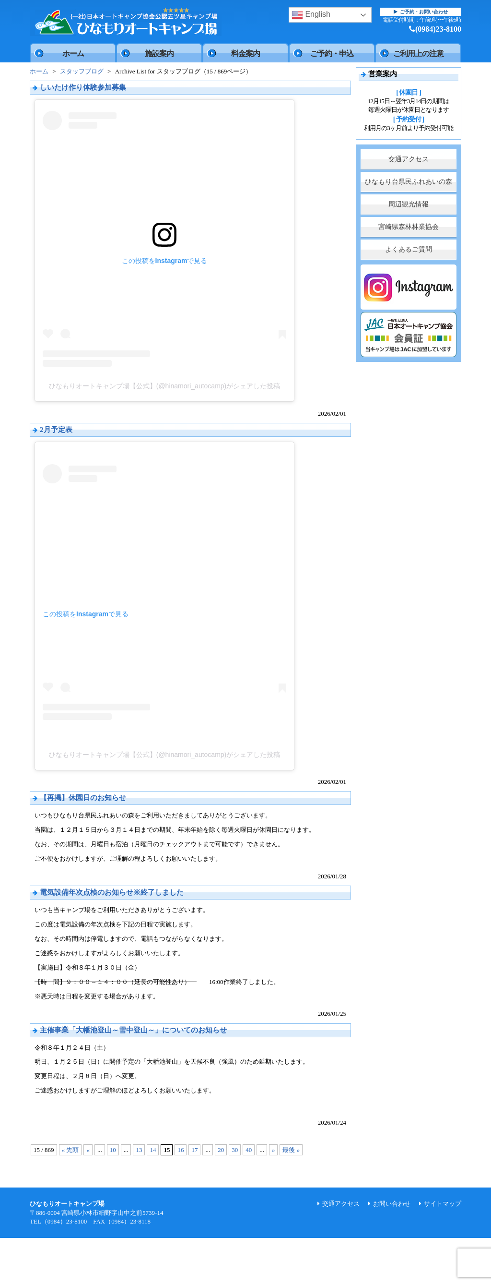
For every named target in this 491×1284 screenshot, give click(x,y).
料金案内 (245, 53)
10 (113, 1149)
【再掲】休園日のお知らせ (83, 798)
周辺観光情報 (408, 204)
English (311, 15)
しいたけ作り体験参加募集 (83, 87)
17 (194, 1149)
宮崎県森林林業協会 (408, 226)
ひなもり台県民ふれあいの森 (408, 181)
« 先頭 (70, 1149)
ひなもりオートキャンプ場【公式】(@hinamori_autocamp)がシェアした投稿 (165, 386)
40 (249, 1149)
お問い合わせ (391, 1203)
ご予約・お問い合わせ (421, 11)
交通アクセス (408, 159)
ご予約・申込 (331, 53)
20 (221, 1149)
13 (139, 1149)
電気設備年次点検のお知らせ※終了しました (112, 892)
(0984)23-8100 (435, 29)
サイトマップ (442, 1203)
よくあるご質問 (408, 249)
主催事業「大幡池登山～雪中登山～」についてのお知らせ (133, 1030)
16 (180, 1149)
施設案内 (159, 53)
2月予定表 (56, 429)
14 (153, 1149)
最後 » (291, 1149)
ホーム (73, 53)
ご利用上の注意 (418, 53)
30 (235, 1149)
